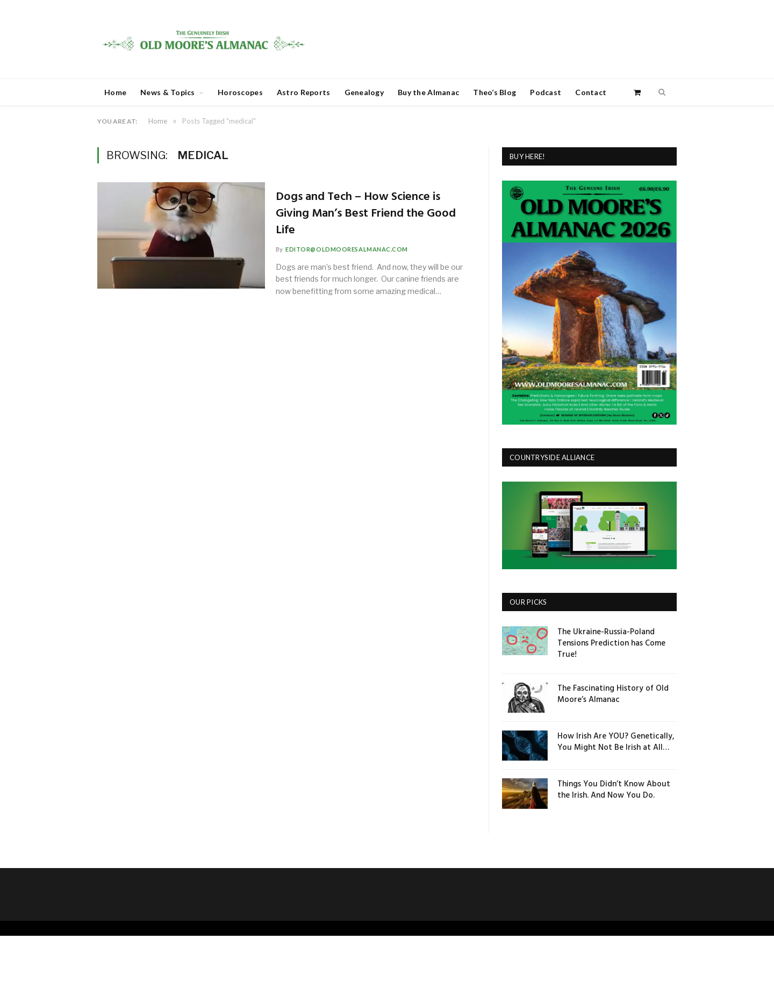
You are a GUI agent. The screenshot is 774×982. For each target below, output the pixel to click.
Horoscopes (240, 92)
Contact (590, 92)
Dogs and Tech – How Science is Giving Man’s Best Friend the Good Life (368, 214)
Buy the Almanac (428, 92)
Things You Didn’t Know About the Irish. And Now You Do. (613, 790)
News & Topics (167, 92)
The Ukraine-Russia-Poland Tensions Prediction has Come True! (611, 644)
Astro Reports (304, 92)
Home (115, 92)
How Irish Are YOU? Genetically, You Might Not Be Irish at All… (616, 742)
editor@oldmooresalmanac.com (349, 249)
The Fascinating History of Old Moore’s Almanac (613, 694)
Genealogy (364, 92)
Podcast (545, 92)
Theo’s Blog (494, 92)
